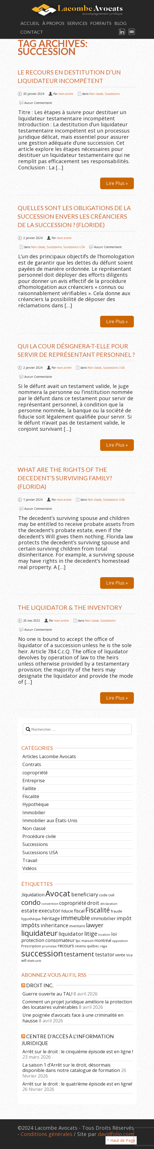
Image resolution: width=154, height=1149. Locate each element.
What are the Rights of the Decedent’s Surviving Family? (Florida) (65, 478)
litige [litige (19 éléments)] (90, 933)
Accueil (29, 23)
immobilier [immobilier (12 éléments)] (103, 918)
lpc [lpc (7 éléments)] (78, 940)
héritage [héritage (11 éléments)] (51, 918)
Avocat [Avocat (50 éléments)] (57, 893)
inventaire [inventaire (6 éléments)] (77, 926)
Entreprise (33, 780)
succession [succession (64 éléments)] (42, 953)
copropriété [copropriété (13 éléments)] (72, 902)
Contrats (31, 764)
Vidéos (29, 868)
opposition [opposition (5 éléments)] (120, 941)
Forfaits (100, 23)
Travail (29, 860)
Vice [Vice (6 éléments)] (129, 955)
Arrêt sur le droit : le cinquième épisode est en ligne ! (77, 1051)
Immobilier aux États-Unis (49, 820)
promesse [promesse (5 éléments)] (49, 946)
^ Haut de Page (121, 1140)
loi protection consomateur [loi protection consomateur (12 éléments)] (69, 937)
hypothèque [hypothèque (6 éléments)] (31, 918)
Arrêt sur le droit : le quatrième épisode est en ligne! (77, 1084)
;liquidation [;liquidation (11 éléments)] (33, 895)
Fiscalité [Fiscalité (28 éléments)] (97, 909)
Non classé (96, 94)
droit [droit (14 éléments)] (93, 902)
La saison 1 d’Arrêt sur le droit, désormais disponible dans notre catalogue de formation (71, 1067)
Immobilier (33, 812)
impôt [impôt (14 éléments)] (124, 918)
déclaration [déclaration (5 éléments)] (108, 904)
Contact (31, 32)
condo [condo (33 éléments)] (31, 902)
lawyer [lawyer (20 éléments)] (95, 925)
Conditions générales (46, 1134)
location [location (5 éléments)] (104, 935)
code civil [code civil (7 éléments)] (106, 895)
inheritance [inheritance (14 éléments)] (54, 925)
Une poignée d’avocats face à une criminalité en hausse (72, 1018)
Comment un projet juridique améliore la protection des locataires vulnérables (77, 1004)
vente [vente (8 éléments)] (120, 955)
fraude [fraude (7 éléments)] (116, 911)
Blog (120, 23)
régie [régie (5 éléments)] (103, 946)
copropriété (35, 772)
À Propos (53, 23)
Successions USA (74, 247)
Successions (112, 94)
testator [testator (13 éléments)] (104, 954)
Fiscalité (30, 796)
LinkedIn (122, 32)
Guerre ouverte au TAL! (47, 994)
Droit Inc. (40, 985)
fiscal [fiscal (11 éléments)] (79, 911)
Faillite (29, 788)
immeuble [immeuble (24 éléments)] (75, 918)
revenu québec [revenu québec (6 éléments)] (87, 946)
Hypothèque (35, 804)
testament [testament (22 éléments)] (79, 954)
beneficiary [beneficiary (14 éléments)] (84, 894)
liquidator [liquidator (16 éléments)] (70, 933)
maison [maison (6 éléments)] (87, 940)
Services (77, 23)
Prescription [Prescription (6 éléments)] (31, 946)
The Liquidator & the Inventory (70, 607)
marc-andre (65, 94)
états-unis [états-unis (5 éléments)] (34, 961)
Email (131, 32)
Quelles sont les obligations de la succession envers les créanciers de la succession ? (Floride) (74, 216)
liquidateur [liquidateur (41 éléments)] (39, 933)
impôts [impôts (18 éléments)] (30, 925)
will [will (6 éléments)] (23, 960)
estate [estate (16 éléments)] (29, 910)
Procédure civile (39, 836)
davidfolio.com (116, 1134)
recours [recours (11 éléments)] (66, 946)
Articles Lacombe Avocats (49, 756)
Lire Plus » (117, 183)
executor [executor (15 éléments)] (49, 910)
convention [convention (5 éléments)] (49, 904)
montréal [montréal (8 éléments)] (102, 940)
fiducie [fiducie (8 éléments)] (67, 911)
